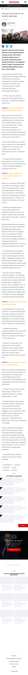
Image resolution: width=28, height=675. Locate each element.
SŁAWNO (14, 470)
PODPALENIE (6, 467)
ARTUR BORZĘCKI (7, 464)
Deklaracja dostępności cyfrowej (14, 658)
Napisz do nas (13, 549)
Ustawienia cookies (14, 664)
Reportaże (7, 8)
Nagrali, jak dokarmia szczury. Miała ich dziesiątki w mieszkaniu (12, 176)
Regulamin (14, 655)
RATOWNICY (6, 470)
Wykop (11, 46)
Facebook (3, 46)
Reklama (14, 666)
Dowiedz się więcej (11, 25)
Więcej (22, 525)
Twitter (7, 46)
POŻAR (14, 467)
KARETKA (17, 464)
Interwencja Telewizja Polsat (14, 565)
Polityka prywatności (14, 661)
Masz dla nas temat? (15, 5)
